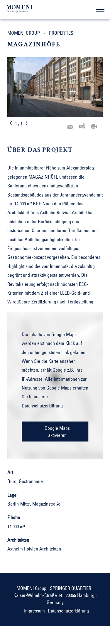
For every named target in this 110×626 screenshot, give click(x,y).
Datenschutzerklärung (42, 406)
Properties (61, 33)
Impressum (34, 611)
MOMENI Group (23, 33)
